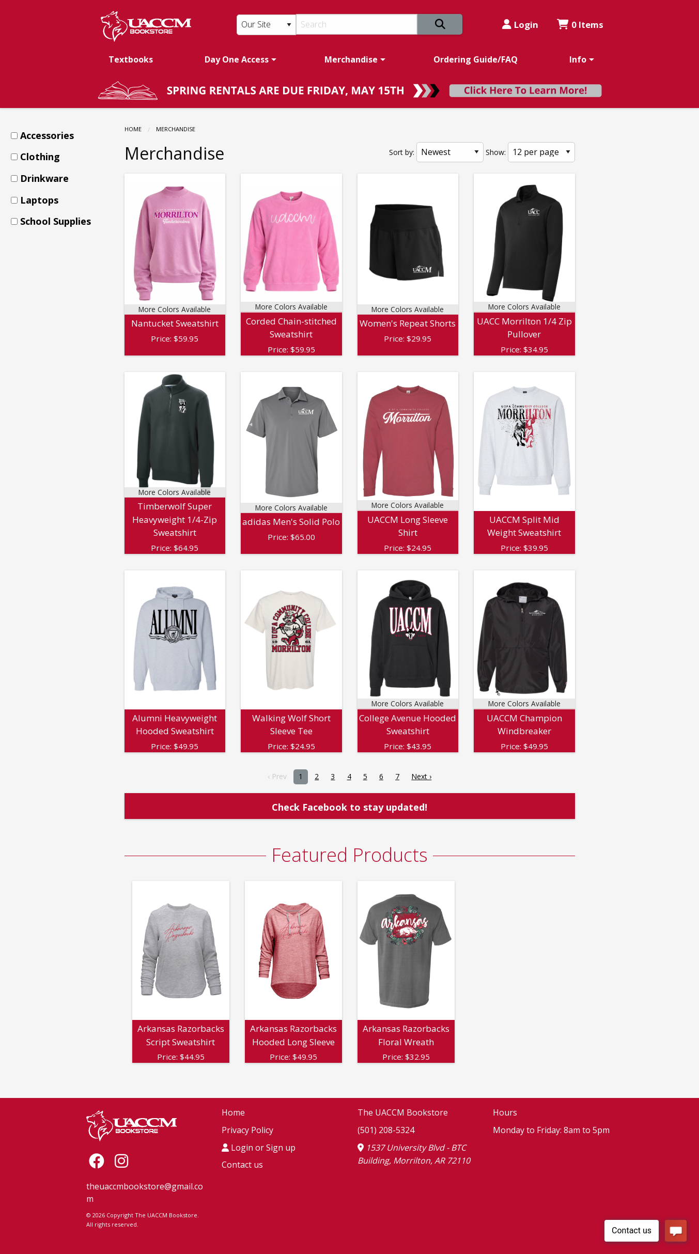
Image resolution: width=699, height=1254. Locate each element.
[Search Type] (267, 24)
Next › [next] (421, 776)
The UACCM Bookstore (403, 1112)
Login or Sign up (259, 1147)
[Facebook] (99, 1160)
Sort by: (401, 152)
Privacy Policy (247, 1130)
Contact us (242, 1164)
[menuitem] (130, 59)
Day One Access (237, 59)
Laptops (39, 200)
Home (133, 129)
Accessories (47, 135)
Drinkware (44, 178)
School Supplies (55, 221)
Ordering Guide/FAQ (475, 59)
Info (577, 59)
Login (520, 24)
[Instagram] (121, 1160)
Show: (496, 152)
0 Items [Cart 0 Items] (580, 24)
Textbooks (130, 59)
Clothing (40, 156)
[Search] (356, 24)
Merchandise (351, 59)
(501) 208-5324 (386, 1130)
